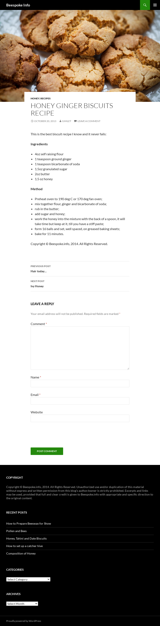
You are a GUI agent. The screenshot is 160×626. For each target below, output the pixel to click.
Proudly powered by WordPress (23, 620)
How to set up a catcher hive (24, 546)
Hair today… (80, 268)
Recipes (45, 98)
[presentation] (62, 437)
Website (37, 412)
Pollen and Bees (16, 531)
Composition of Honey (21, 553)
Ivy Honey (80, 283)
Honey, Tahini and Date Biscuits (26, 538)
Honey (35, 98)
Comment (39, 324)
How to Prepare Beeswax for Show (28, 523)
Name (36, 377)
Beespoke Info (18, 5)
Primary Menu (155, 5)
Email (35, 395)
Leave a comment (89, 121)
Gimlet (66, 121)
